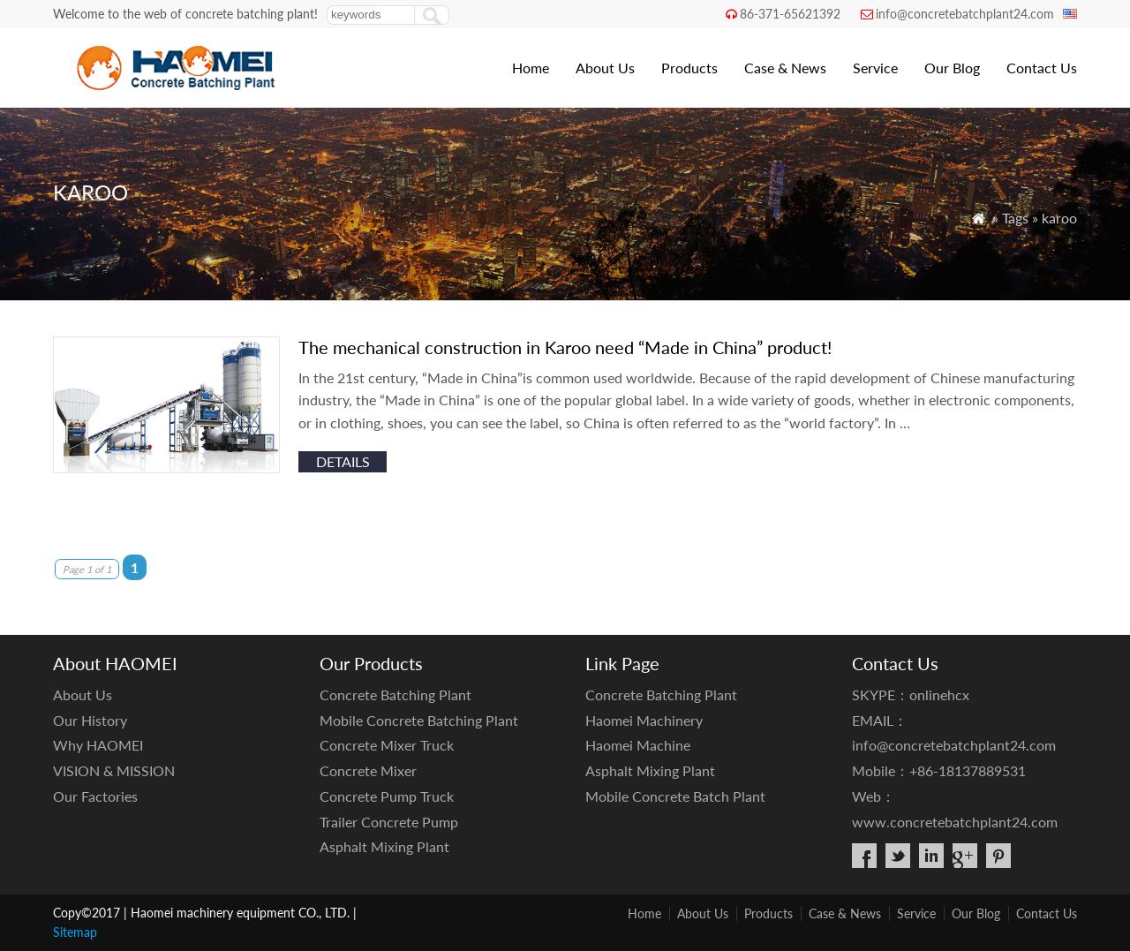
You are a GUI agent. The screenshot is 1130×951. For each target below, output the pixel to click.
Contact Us (1041, 67)
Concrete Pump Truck (387, 796)
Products (689, 67)
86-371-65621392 (790, 13)
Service (875, 67)
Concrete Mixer (368, 770)
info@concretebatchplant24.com (965, 13)
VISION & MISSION (114, 770)
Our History (90, 720)
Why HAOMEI (98, 744)
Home (530, 67)
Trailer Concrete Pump (389, 821)
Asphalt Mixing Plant (384, 846)
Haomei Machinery (644, 720)
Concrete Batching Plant (395, 694)
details (343, 461)
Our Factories (95, 796)
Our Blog (952, 67)
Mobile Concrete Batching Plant (419, 720)
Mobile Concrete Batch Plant (675, 796)
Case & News (785, 67)
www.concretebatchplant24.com (955, 821)
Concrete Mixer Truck (387, 744)
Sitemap (75, 932)
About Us (605, 67)
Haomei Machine (637, 744)
